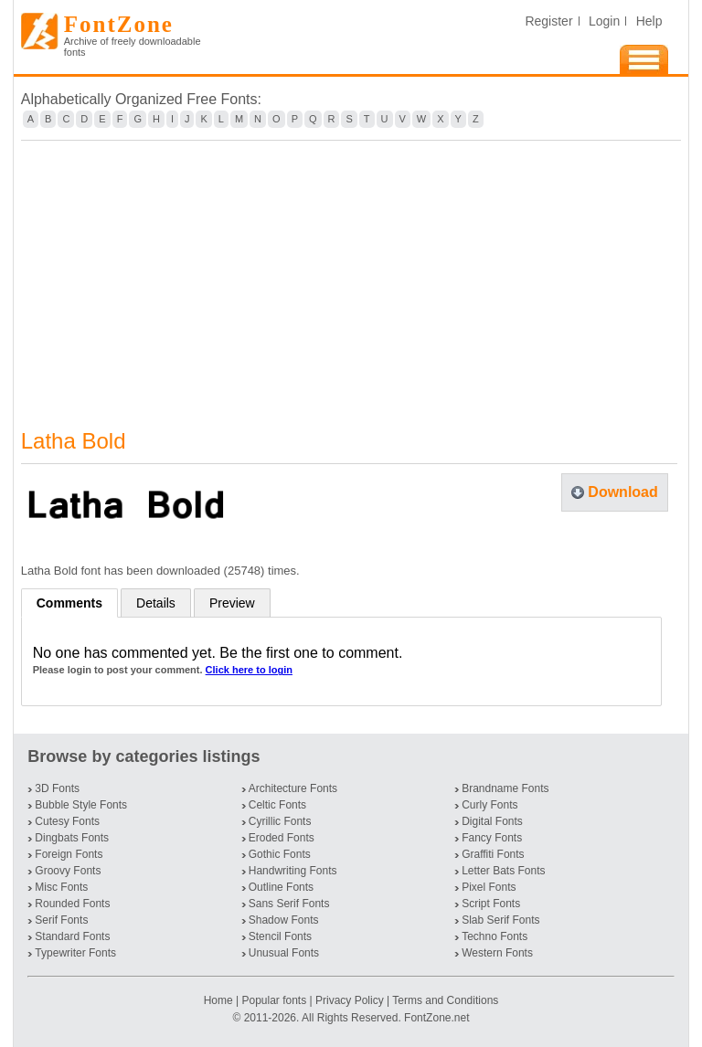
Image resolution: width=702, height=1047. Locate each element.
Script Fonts (491, 903)
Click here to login (249, 669)
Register (548, 21)
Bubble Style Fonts (81, 804)
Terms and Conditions (445, 1000)
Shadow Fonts (284, 920)
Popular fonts (273, 1000)
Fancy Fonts (492, 837)
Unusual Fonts (284, 953)
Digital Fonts (492, 821)
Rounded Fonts (72, 903)
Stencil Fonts (280, 936)
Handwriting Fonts (293, 870)
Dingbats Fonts (72, 837)
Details (156, 603)
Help (649, 21)
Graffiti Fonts (493, 854)
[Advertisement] (351, 273)
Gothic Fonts (280, 854)
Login (604, 21)
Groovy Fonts (68, 870)
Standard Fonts (72, 936)
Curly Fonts (489, 804)
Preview (232, 603)
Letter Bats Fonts (503, 870)
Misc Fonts (61, 887)
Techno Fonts (494, 936)
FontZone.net (436, 1017)
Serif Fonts (61, 920)
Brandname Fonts (505, 788)
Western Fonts (497, 953)
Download (622, 492)
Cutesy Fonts (67, 821)
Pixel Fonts (489, 887)
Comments (69, 603)
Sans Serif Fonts (289, 903)
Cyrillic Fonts (280, 821)
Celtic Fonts (277, 804)
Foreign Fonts (68, 854)
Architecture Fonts (293, 788)
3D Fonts (57, 788)
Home (220, 1000)
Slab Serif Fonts (500, 920)
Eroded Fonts (281, 837)
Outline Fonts (281, 887)
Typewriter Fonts (75, 953)
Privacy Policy (349, 1000)
